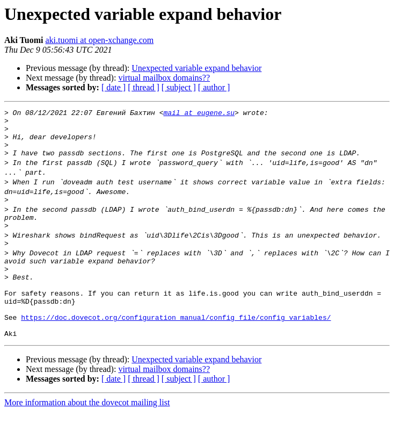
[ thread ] (143, 87)
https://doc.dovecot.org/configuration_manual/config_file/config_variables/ (176, 346)
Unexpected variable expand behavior (196, 68)
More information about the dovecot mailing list (87, 434)
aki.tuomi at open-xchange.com (99, 40)
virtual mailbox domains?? (164, 77)
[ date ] (113, 87)
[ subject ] (179, 87)
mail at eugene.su (199, 114)
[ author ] (214, 87)
